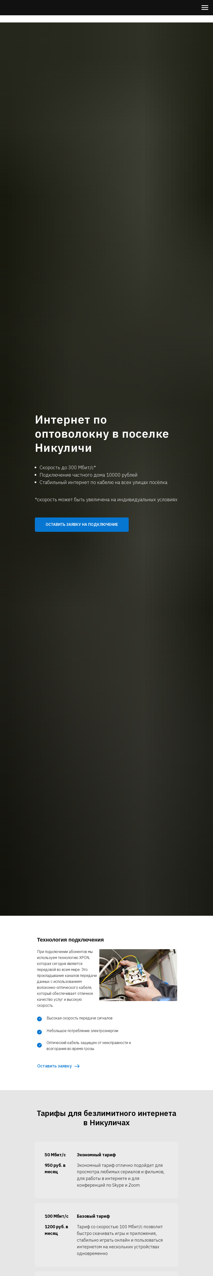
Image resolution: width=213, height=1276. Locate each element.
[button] (82, 524)
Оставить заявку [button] (54, 1066)
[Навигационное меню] (205, 7)
